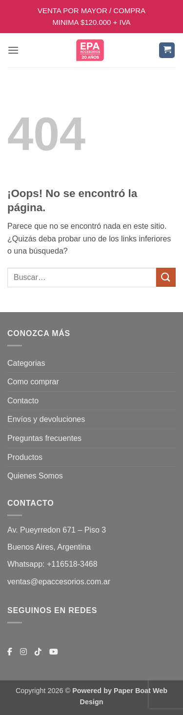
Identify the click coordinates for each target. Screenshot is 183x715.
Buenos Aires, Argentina (49, 547)
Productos (24, 457)
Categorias (26, 363)
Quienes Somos (35, 476)
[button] (13, 50)
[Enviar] (166, 277)
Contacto (23, 401)
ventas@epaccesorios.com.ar (58, 581)
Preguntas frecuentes (44, 438)
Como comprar (33, 381)
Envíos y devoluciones (46, 419)
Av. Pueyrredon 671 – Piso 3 (56, 530)
